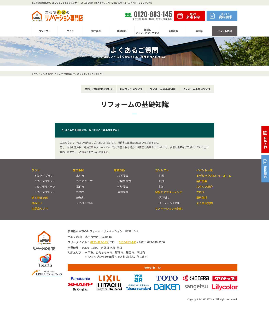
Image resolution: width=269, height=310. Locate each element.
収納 (161, 186)
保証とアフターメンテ (168, 192)
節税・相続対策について (99, 89)
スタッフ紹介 (204, 186)
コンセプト (162, 170)
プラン (36, 170)
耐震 (161, 176)
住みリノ (37, 203)
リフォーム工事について (197, 89)
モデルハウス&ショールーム (213, 176)
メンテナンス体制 (169, 203)
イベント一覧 (204, 170)
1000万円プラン (45, 181)
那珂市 (80, 186)
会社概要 (201, 181)
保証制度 (164, 197)
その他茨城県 (84, 203)
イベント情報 (224, 31)
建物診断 (119, 170)
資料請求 (201, 197)
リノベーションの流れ (169, 208)
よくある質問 (204, 203)
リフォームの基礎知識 (163, 89)
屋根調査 (122, 192)
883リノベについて (131, 89)
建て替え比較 (40, 197)
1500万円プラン (45, 186)
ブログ (200, 192)
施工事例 (78, 170)
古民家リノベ (40, 208)
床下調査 (122, 176)
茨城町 (80, 197)
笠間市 (80, 192)
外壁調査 (122, 186)
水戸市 (80, 176)
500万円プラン (44, 176)
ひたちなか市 (84, 181)
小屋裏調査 (124, 181)
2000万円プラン (45, 192)
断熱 (161, 181)
